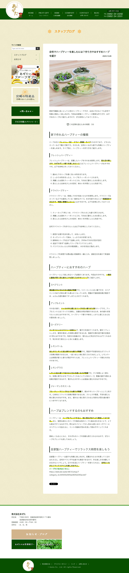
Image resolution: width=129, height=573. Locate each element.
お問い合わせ (86, 14)
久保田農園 (58, 14)
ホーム (31, 14)
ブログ (98, 14)
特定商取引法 (46, 564)
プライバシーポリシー (60, 564)
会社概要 (72, 14)
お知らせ (17, 59)
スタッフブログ (64, 31)
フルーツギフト (44, 14)
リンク (73, 564)
